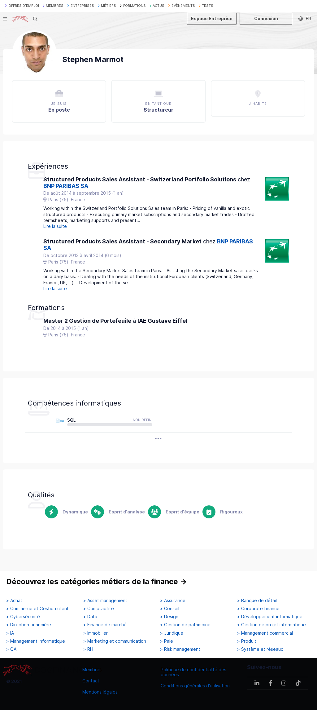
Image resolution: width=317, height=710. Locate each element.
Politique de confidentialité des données (193, 672)
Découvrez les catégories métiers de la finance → (96, 581)
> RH (88, 649)
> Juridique (171, 633)
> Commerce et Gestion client (37, 608)
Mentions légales (100, 691)
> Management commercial (265, 633)
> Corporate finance (258, 608)
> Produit (246, 641)
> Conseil (169, 608)
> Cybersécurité (23, 616)
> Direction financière (28, 624)
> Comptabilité (98, 608)
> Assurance (172, 600)
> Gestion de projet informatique (271, 624)
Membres (92, 669)
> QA (11, 649)
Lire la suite (55, 226)
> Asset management (105, 600)
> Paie (166, 641)
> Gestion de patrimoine (185, 624)
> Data (90, 616)
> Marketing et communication (114, 641)
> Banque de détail (257, 600)
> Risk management (180, 649)
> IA (10, 633)
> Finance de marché (105, 624)
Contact (90, 680)
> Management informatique (35, 641)
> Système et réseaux (260, 649)
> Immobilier (95, 633)
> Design (169, 616)
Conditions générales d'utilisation (195, 685)
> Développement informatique (269, 616)
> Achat (14, 600)
